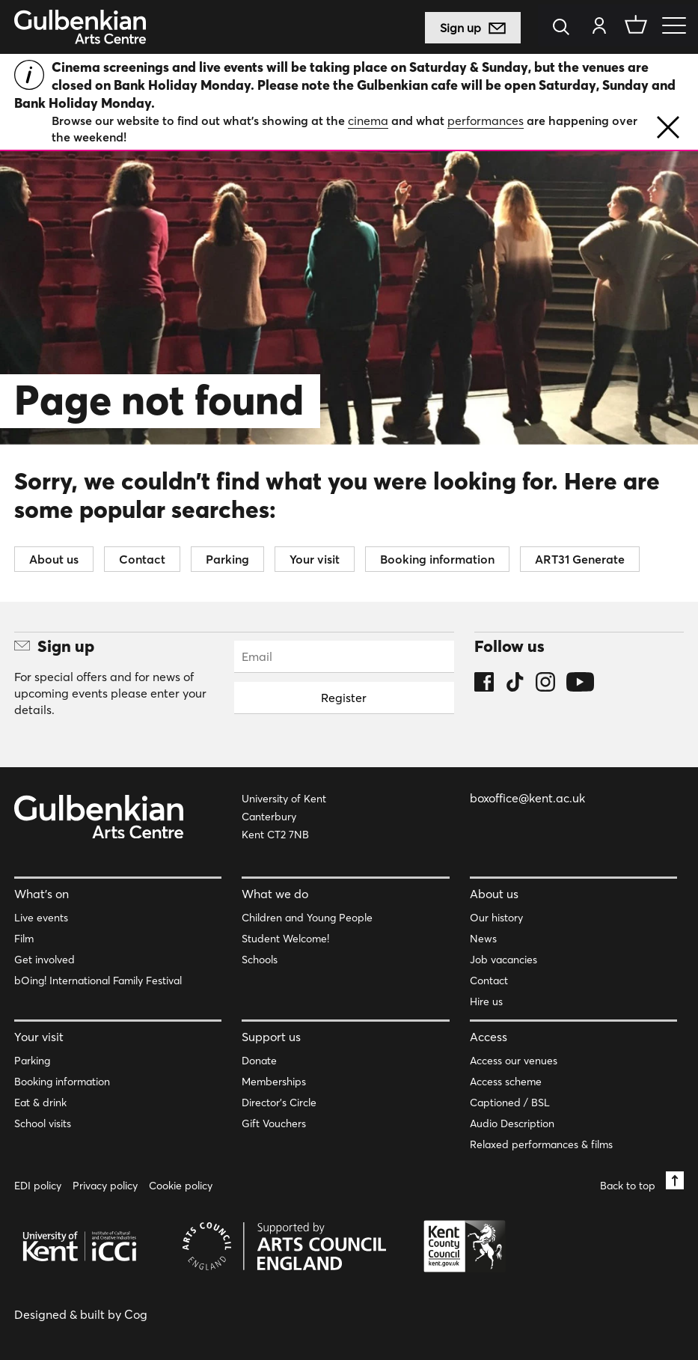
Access (488, 1036)
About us (54, 559)
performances (485, 120)
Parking (227, 559)
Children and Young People (307, 917)
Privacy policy (105, 1185)
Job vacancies (503, 959)
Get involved (44, 959)
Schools (260, 959)
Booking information (437, 559)
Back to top (642, 1181)
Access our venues (513, 1060)
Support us (271, 1036)
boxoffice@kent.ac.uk (527, 797)
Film (24, 938)
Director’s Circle (279, 1102)
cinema (368, 120)
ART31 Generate (580, 559)
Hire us (486, 1001)
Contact (142, 559)
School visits (42, 1123)
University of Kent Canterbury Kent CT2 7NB (284, 816)
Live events (41, 917)
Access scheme (506, 1081)
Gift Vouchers (274, 1123)
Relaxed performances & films (541, 1144)
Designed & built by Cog (80, 1314)
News (483, 938)
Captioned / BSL (510, 1102)
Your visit (315, 559)
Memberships (274, 1081)
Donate (259, 1060)
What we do (275, 893)
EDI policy (37, 1185)
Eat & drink (40, 1102)
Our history (496, 917)
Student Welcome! (285, 938)
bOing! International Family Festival (98, 980)
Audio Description (512, 1123)
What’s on (41, 893)
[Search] (565, 28)
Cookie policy (180, 1185)
